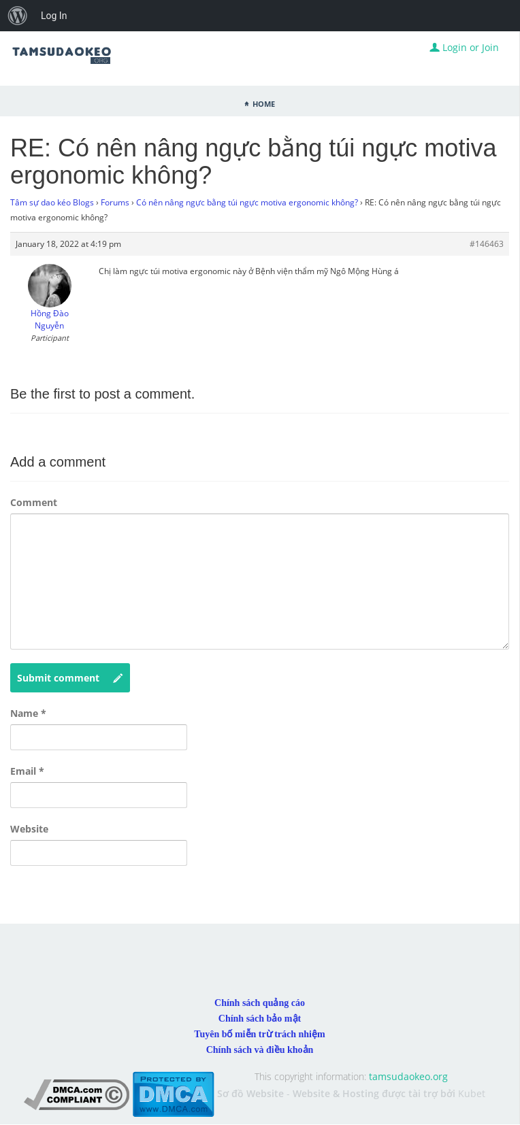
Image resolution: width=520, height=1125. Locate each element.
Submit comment (70, 678)
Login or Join (464, 47)
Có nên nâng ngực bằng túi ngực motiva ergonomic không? (247, 202)
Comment (33, 502)
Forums (115, 202)
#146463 (487, 244)
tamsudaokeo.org (408, 1076)
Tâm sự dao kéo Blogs (52, 202)
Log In (54, 15)
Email (27, 771)
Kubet (471, 1093)
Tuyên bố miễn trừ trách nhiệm (259, 1034)
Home (264, 103)
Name (28, 713)
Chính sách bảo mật (259, 1018)
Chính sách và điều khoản (260, 1050)
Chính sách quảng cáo (259, 1003)
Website (29, 828)
